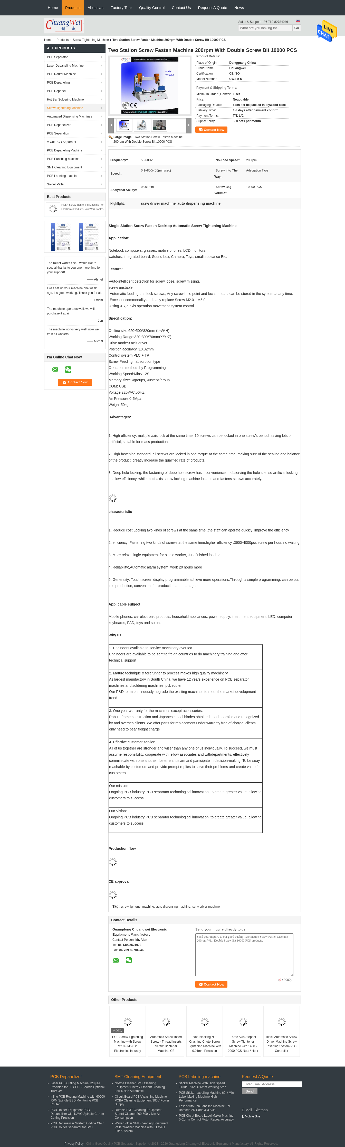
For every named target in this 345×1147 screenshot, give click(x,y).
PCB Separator (57, 57)
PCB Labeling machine (62, 176)
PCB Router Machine (61, 74)
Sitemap (260, 1110)
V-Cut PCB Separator (61, 142)
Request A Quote (212, 7)
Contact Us (181, 7)
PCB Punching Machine (63, 159)
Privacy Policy (74, 1143)
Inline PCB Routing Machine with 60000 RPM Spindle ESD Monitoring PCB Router (78, 1100)
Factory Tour (121, 7)
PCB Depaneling (58, 82)
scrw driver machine (206, 906)
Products (72, 7)
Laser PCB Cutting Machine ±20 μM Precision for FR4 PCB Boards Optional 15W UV (77, 1087)
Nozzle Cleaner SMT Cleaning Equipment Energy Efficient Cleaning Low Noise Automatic (140, 1087)
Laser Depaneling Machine (65, 65)
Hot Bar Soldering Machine (65, 99)
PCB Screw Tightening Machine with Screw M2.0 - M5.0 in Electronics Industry (127, 1044)
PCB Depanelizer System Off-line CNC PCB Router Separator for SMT (77, 1125)
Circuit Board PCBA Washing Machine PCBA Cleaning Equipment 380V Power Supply (142, 1100)
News (239, 7)
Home (53, 7)
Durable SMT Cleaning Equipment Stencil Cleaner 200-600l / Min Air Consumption (138, 1113)
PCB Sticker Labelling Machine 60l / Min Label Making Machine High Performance (206, 1096)
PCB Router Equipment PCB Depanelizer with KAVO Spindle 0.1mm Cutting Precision (77, 1113)
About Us (95, 7)
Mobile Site (251, 1116)
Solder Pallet (55, 184)
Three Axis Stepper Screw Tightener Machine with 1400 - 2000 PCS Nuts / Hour (243, 1044)
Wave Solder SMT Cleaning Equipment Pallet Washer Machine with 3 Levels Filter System (141, 1127)
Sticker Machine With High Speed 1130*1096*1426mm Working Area (202, 1085)
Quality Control (152, 7)
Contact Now (214, 130)
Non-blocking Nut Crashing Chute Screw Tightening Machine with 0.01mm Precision (204, 1044)
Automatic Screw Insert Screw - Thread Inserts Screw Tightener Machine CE (166, 1044)
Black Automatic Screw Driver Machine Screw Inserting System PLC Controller (281, 1044)
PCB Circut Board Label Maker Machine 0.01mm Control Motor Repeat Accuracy (206, 1117)
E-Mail (247, 1110)
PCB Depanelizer (59, 125)
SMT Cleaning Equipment (64, 167)
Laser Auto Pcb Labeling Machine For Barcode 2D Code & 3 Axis (204, 1108)
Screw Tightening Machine (91, 40)
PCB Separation (58, 133)
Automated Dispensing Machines (69, 116)
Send (250, 1091)
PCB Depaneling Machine (64, 150)
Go (296, 28)
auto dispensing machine (173, 906)
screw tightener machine (137, 906)
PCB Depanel (56, 91)
